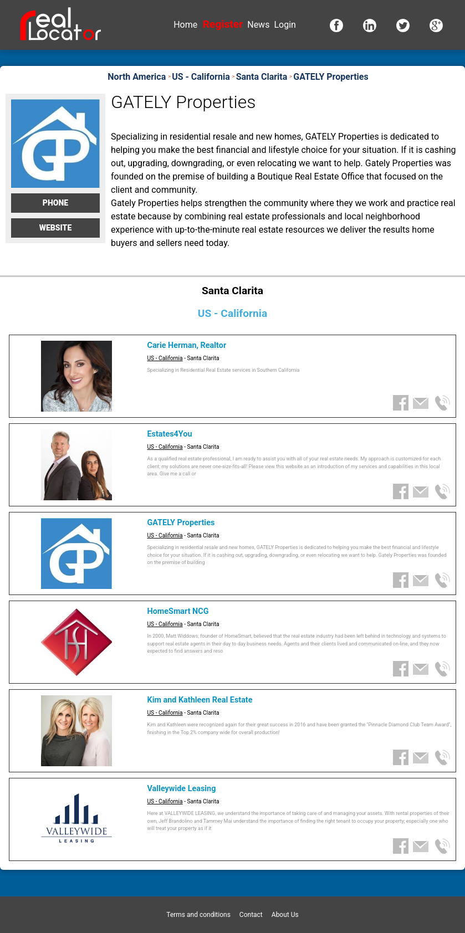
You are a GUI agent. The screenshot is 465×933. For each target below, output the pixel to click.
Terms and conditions (198, 915)
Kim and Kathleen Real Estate (200, 700)
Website (55, 227)
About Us (285, 915)
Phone (55, 202)
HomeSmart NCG (178, 611)
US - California (165, 358)
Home (185, 24)
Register (223, 24)
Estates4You (169, 434)
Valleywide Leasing (181, 788)
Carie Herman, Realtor (187, 345)
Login (284, 24)
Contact (251, 915)
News (258, 24)
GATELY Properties (181, 522)
